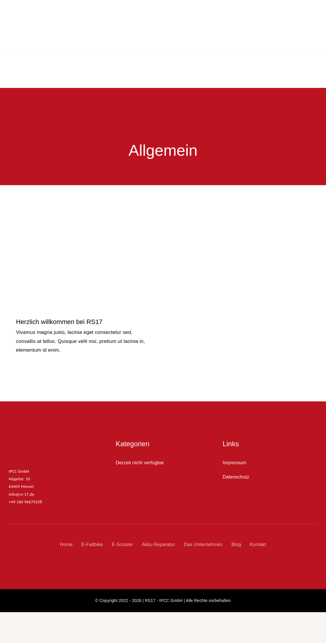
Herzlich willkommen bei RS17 (59, 303)
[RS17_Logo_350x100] (42, 423)
